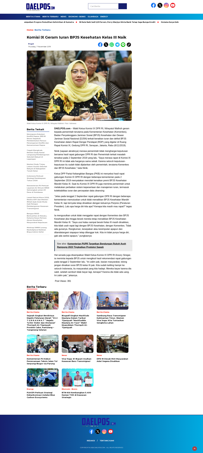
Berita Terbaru (50, 17)
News (63, 17)
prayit (31, 44)
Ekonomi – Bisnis (77, 17)
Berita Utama (33, 17)
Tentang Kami (107, 441)
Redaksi (91, 441)
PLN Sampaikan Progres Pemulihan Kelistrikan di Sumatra (47, 22)
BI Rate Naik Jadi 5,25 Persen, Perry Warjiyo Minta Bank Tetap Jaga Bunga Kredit (118, 22)
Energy (104, 17)
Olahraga (93, 17)
